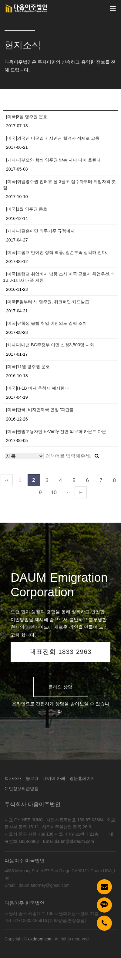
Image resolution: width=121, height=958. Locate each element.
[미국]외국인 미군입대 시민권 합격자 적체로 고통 (52, 138)
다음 (67, 492)
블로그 (32, 778)
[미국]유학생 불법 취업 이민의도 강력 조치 (46, 323)
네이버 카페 (54, 778)
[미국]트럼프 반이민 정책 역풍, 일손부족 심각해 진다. (56, 252)
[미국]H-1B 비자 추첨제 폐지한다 (37, 388)
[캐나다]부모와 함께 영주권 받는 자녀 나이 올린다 (53, 160)
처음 (7, 480)
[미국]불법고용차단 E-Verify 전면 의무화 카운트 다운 (56, 431)
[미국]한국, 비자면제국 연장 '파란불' (40, 409)
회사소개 (13, 778)
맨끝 (81, 492)
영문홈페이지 (82, 778)
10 (54, 492)
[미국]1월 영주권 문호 (26, 209)
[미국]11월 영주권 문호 (28, 366)
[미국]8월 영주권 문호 (26, 116)
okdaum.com (40, 938)
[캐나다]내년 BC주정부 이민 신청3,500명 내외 (50, 344)
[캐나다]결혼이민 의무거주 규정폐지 (40, 230)
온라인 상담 (61, 686)
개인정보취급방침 (22, 788)
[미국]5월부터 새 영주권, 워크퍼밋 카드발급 (47, 301)
